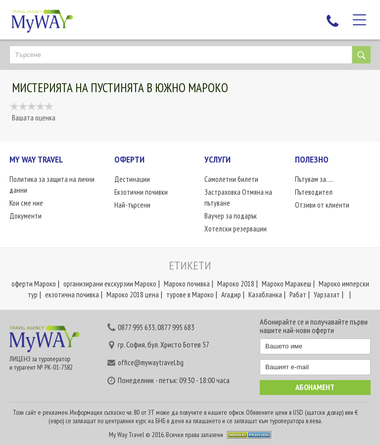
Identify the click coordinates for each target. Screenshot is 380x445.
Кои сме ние (26, 203)
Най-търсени (132, 205)
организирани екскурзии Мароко (109, 283)
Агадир (231, 294)
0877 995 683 (175, 327)
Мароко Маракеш (286, 283)
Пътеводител (313, 192)
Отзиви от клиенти (322, 205)
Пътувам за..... (314, 179)
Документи (25, 216)
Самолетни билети (231, 179)
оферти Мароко (33, 283)
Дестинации (132, 179)
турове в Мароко (190, 294)
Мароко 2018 (235, 283)
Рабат (297, 294)
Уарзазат (327, 294)
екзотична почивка (72, 294)
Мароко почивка (187, 283)
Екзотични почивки (141, 192)
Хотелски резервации (235, 228)
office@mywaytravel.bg (151, 362)
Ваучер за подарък (230, 216)
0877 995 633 (136, 327)
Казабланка (265, 294)
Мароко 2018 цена (132, 294)
